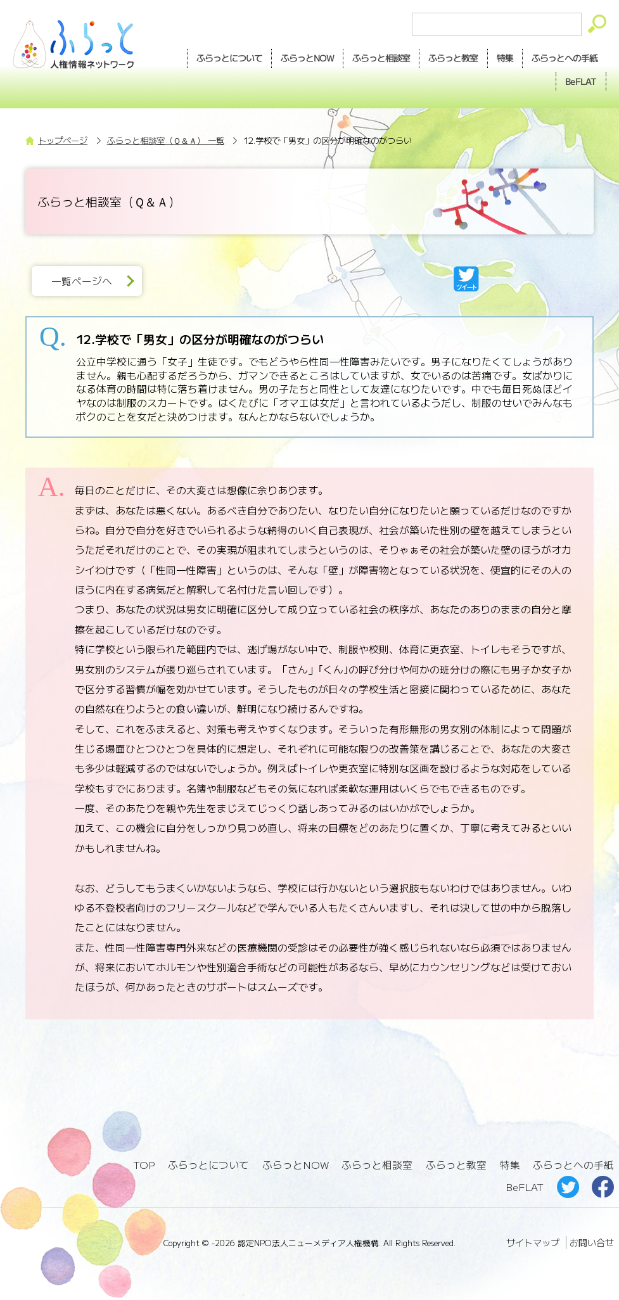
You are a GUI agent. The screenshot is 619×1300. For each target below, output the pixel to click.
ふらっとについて (229, 57)
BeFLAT (581, 81)
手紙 (564, 58)
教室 (453, 58)
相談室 (381, 58)
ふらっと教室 (456, 1164)
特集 (505, 57)
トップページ (62, 140)
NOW (307, 58)
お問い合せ (592, 1242)
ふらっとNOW (295, 1164)
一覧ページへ (81, 281)
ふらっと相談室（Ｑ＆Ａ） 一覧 (165, 140)
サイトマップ (532, 1242)
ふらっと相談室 (376, 1164)
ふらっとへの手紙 (573, 1164)
